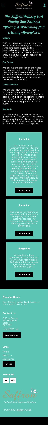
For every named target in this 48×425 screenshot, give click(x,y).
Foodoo (19, 410)
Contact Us (8, 359)
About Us (7, 355)
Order (9, 364)
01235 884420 (11, 329)
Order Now (24, 190)
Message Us (11, 335)
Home (6, 352)
